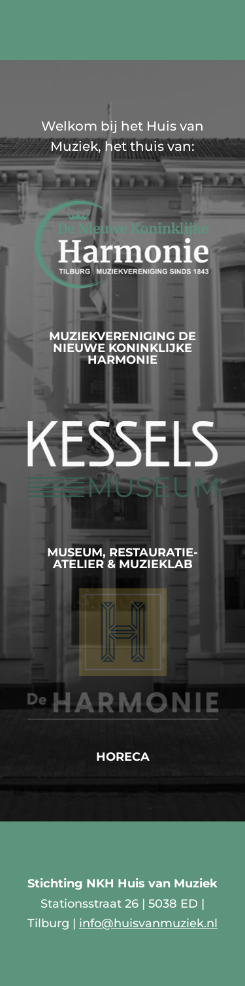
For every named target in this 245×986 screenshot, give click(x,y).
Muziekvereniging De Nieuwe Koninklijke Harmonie (122, 348)
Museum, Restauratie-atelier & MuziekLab (122, 558)
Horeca (123, 757)
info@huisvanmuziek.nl (148, 923)
